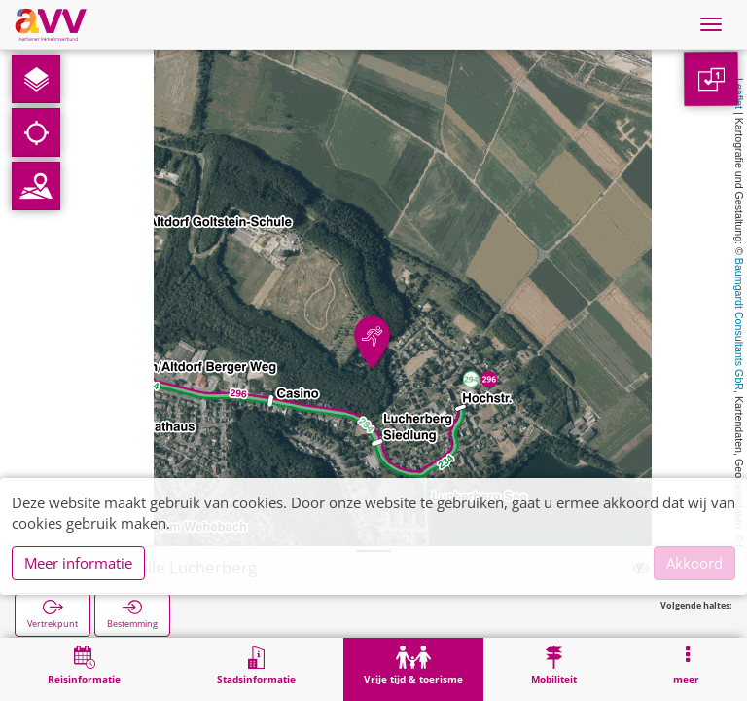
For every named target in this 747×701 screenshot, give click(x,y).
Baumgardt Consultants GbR (739, 324)
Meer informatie (78, 562)
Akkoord (694, 562)
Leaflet (739, 93)
